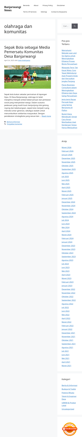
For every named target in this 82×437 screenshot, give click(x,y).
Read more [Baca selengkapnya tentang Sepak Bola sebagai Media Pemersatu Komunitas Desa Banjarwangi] (46, 116)
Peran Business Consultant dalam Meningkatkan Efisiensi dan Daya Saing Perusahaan (69, 90)
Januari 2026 (67, 154)
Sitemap (44, 12)
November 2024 (68, 205)
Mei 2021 (65, 358)
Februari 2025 (67, 194)
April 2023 (66, 274)
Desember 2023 (68, 245)
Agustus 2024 (67, 216)
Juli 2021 (65, 351)
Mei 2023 (65, 271)
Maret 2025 (66, 191)
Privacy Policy (48, 5)
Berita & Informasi (13, 122)
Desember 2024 (68, 202)
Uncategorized (68, 409)
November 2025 (68, 162)
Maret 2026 (66, 147)
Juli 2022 (65, 307)
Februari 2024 (67, 238)
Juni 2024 (65, 224)
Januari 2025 (67, 198)
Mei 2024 (65, 227)
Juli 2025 (65, 176)
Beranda (26, 5)
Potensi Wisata (68, 392)
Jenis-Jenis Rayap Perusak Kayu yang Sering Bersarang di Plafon (69, 105)
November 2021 (68, 336)
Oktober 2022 (67, 296)
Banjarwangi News (12, 8)
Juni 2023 (65, 267)
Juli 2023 (65, 264)
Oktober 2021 (67, 340)
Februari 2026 (67, 151)
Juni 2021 (65, 354)
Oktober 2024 (67, 209)
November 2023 (68, 249)
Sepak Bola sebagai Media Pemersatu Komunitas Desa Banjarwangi (27, 52)
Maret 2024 (66, 234)
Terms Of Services (29, 12)
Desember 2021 (68, 333)
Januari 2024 (67, 242)
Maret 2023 (66, 278)
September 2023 (69, 256)
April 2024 (66, 231)
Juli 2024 (65, 220)
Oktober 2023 (67, 253)
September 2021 (69, 344)
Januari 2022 (67, 329)
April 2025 (66, 187)
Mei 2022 (65, 314)
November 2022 (68, 293)
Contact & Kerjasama (59, 12)
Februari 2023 (67, 282)
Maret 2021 (66, 365)
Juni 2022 (65, 311)
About (36, 5)
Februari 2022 (67, 325)
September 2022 (69, 300)
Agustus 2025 (67, 173)
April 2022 (66, 318)
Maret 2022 (66, 322)
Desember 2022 (68, 289)
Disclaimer (61, 5)
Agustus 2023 (67, 260)
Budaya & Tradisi (69, 389)
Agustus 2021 (67, 347)
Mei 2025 (65, 184)
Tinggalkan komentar (14, 124)
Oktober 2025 (67, 165)
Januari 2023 (67, 285)
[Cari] (75, 26)
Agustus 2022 (67, 304)
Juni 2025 (65, 180)
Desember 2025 (68, 158)
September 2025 (69, 169)
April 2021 (66, 362)
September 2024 (69, 213)
